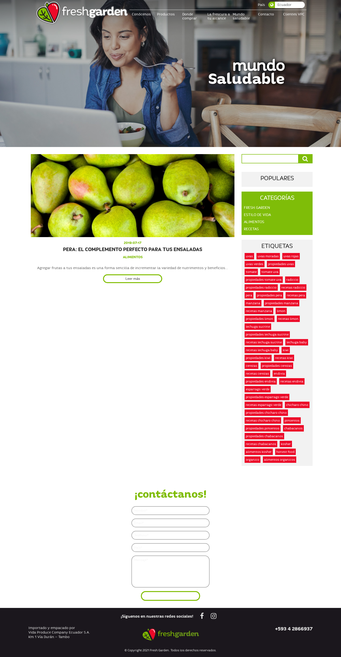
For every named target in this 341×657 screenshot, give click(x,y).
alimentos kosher (259, 452)
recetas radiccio (293, 287)
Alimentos (254, 222)
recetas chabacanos (261, 444)
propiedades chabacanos (264, 436)
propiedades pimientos (262, 428)
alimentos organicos (279, 460)
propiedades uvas (281, 264)
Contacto (266, 14)
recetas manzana (259, 311)
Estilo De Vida (257, 214)
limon (281, 311)
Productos (166, 14)
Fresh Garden (257, 207)
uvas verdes (254, 264)
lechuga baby (297, 342)
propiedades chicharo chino (266, 413)
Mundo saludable (241, 16)
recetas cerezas (257, 374)
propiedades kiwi (258, 358)
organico (252, 460)
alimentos (133, 257)
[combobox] (287, 5)
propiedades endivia (261, 381)
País (261, 5)
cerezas (251, 366)
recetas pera (296, 295)
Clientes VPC (294, 14)
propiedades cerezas (277, 366)
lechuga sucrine (258, 327)
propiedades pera (269, 295)
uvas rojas (291, 256)
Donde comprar (189, 16)
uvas (249, 256)
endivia (279, 374)
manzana (253, 303)
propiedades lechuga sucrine (267, 334)
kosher (286, 444)
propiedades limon (259, 319)
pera (249, 295)
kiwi (286, 350)
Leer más (133, 279)
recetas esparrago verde (263, 405)
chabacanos (293, 428)
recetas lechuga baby (262, 350)
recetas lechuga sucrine (264, 342)
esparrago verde (257, 389)
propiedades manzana (281, 303)
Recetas (251, 229)
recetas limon (288, 319)
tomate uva (269, 272)
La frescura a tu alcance (218, 16)
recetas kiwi (284, 358)
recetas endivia (291, 381)
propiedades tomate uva (264, 280)
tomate (251, 272)
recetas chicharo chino (263, 420)
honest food (285, 452)
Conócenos (141, 14)
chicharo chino (297, 405)
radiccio (292, 280)
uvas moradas (268, 256)
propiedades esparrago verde (267, 397)
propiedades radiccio (261, 287)
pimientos (292, 420)
